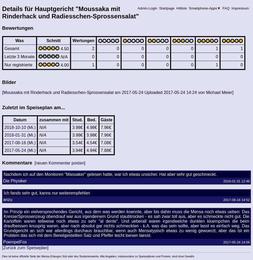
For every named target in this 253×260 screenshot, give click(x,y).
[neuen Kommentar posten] (59, 163)
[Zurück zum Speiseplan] (25, 248)
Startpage (166, 8)
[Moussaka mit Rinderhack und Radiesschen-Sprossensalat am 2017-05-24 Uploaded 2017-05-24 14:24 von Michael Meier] (118, 92)
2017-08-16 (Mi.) (20, 143)
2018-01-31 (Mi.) (20, 135)
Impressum (240, 8)
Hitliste (181, 8)
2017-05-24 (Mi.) (20, 150)
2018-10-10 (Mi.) (20, 127)
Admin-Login (147, 8)
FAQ (226, 8)
